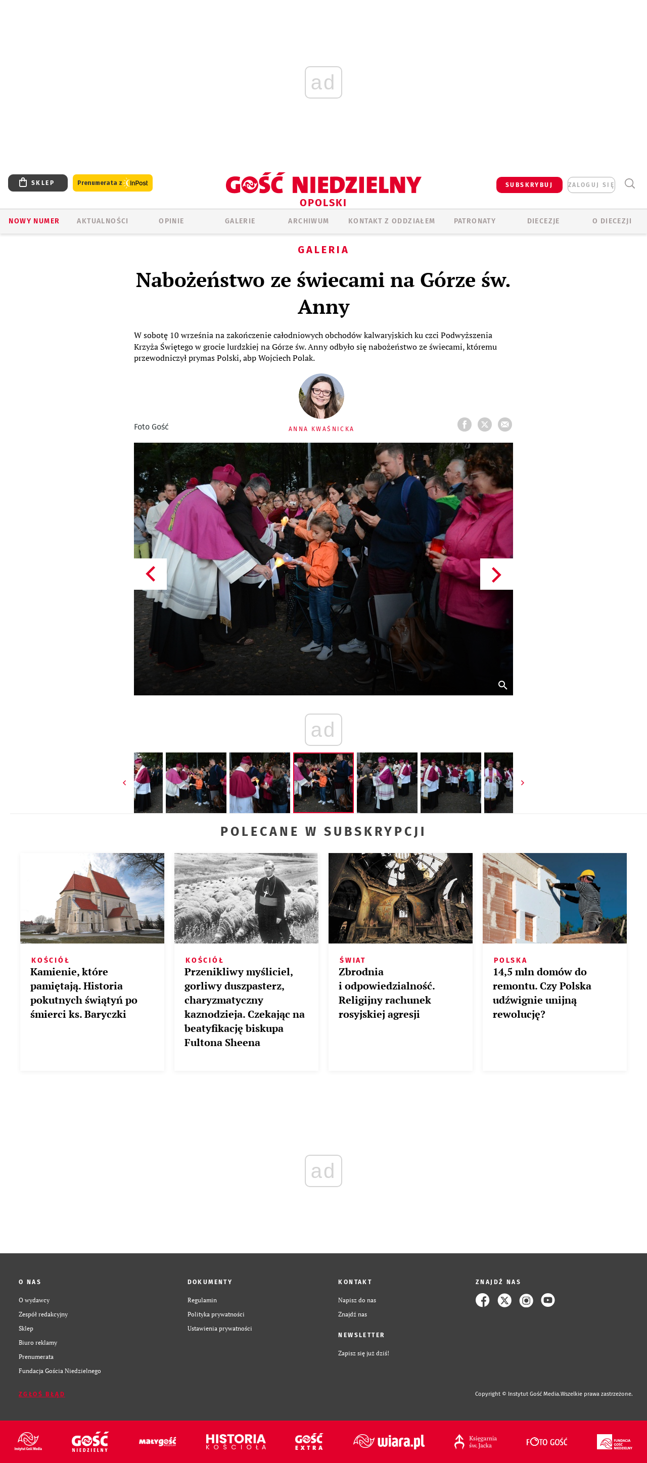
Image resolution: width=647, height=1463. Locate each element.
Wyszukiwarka (629, 183)
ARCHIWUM (308, 221)
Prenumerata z (112, 183)
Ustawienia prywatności (220, 1328)
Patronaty (475, 221)
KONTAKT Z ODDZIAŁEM (392, 221)
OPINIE (171, 221)
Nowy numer (34, 221)
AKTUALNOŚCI (102, 221)
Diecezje (543, 221)
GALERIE (240, 221)
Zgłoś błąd (42, 1394)
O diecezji (612, 221)
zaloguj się (591, 184)
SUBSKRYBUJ (529, 184)
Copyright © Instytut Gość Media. (518, 1394)
